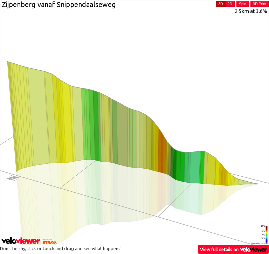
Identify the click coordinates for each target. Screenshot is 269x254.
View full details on (233, 249)
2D (230, 4)
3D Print (259, 4)
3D (220, 4)
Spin (242, 4)
